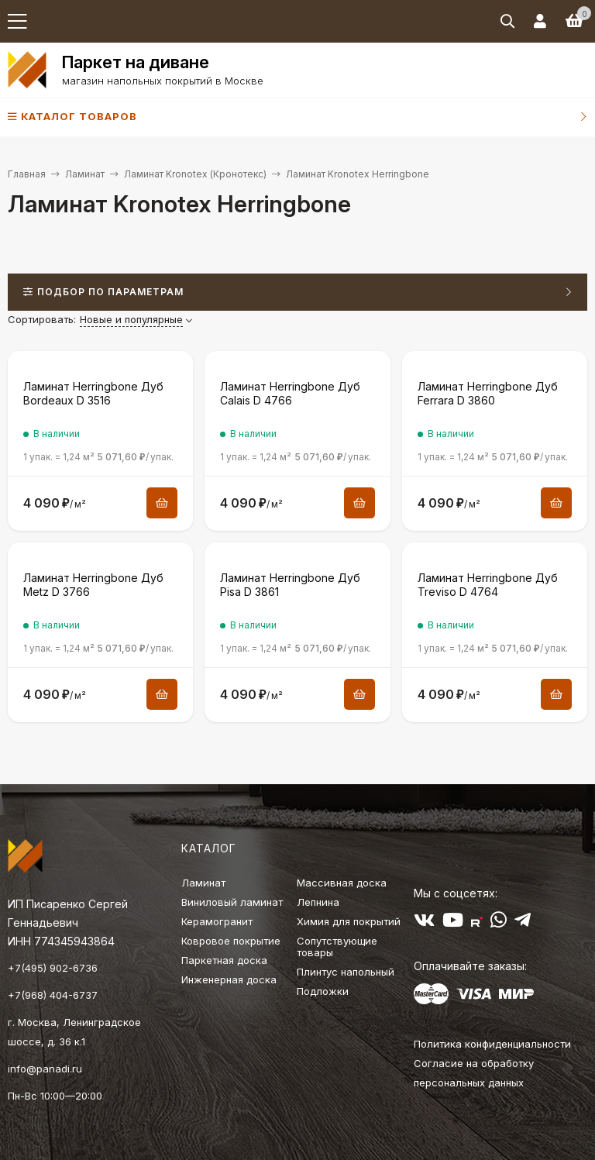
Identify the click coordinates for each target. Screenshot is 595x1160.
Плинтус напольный (345, 972)
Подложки (323, 991)
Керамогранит (217, 921)
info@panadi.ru (45, 1068)
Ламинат (85, 174)
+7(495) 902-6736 (53, 968)
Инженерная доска (229, 979)
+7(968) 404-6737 (53, 995)
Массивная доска (342, 882)
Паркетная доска (224, 960)
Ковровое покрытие (230, 941)
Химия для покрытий (349, 921)
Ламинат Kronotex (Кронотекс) (195, 174)
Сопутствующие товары (337, 947)
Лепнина (318, 902)
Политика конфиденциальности (492, 1044)
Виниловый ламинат (232, 902)
